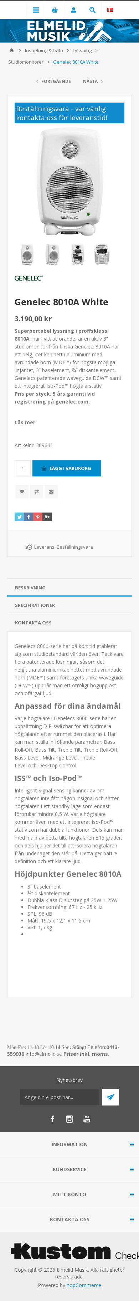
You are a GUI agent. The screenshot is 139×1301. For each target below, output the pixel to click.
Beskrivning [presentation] (30, 587)
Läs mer (25, 422)
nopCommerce (84, 1285)
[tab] (69, 588)
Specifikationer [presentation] (35, 605)
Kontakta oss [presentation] (33, 622)
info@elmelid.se (44, 1053)
